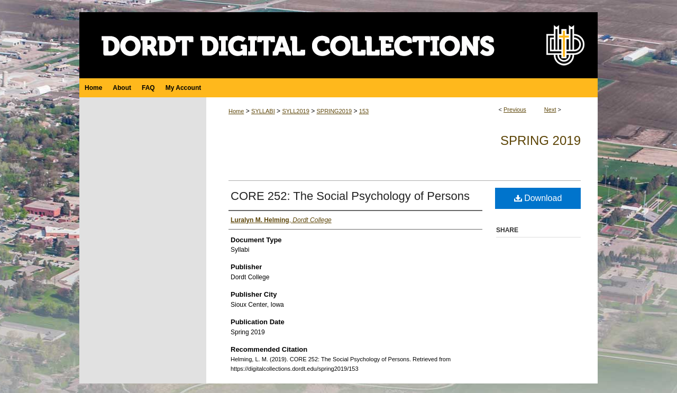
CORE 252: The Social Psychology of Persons (350, 196)
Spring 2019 (540, 140)
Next (550, 109)
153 (364, 111)
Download (538, 198)
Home (236, 111)
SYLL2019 (295, 111)
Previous (515, 109)
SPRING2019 (334, 111)
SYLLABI (263, 111)
